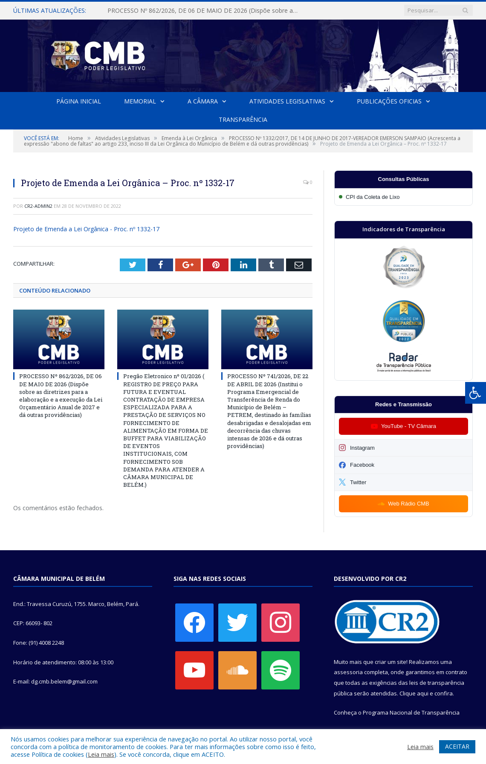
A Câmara (203, 101)
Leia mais (101, 754)
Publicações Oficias (388, 101)
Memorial (140, 101)
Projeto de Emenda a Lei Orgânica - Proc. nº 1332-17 (86, 229)
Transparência (243, 119)
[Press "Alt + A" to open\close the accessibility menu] (475, 393)
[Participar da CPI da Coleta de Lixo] (403, 197)
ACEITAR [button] (457, 746)
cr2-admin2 (38, 206)
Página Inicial (78, 101)
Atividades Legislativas (287, 101)
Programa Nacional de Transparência (411, 712)
